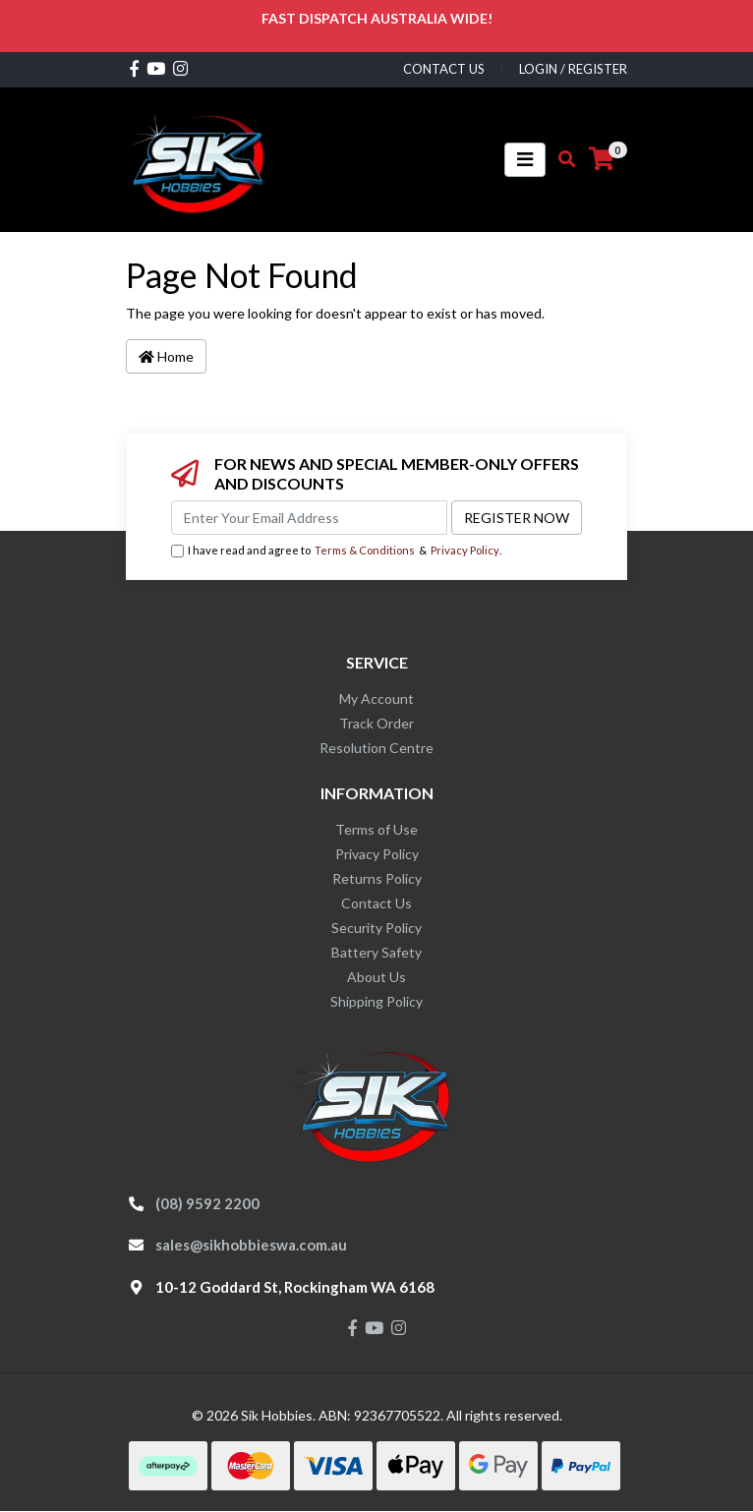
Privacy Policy (465, 550)
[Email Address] (309, 517)
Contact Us (376, 903)
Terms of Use (376, 829)
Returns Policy (377, 878)
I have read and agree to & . (336, 551)
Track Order (376, 723)
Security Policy (376, 927)
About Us (376, 976)
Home (166, 356)
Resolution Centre (376, 747)
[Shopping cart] (601, 159)
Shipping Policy (376, 1001)
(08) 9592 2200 (207, 1203)
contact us (444, 69)
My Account (376, 698)
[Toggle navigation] (525, 160)
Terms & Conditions (365, 550)
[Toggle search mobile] (561, 159)
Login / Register (573, 69)
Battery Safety (376, 952)
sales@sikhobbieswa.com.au (251, 1244)
